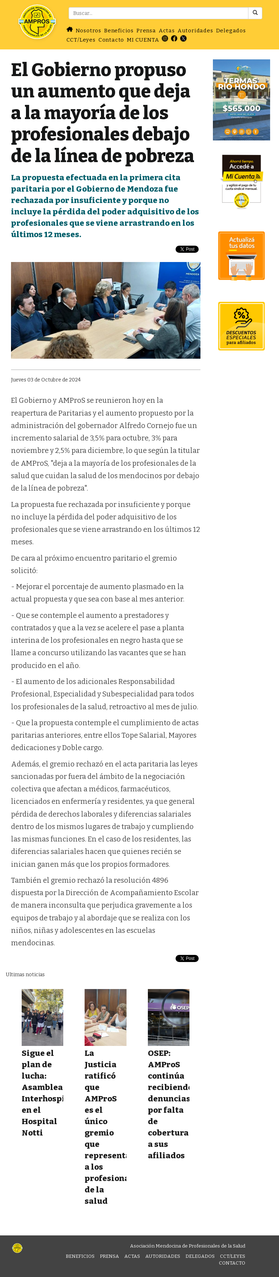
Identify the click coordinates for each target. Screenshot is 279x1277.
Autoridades (195, 30)
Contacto (111, 40)
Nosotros (88, 30)
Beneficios (119, 30)
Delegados (231, 30)
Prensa (146, 30)
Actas (167, 30)
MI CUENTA (143, 40)
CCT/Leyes (81, 40)
